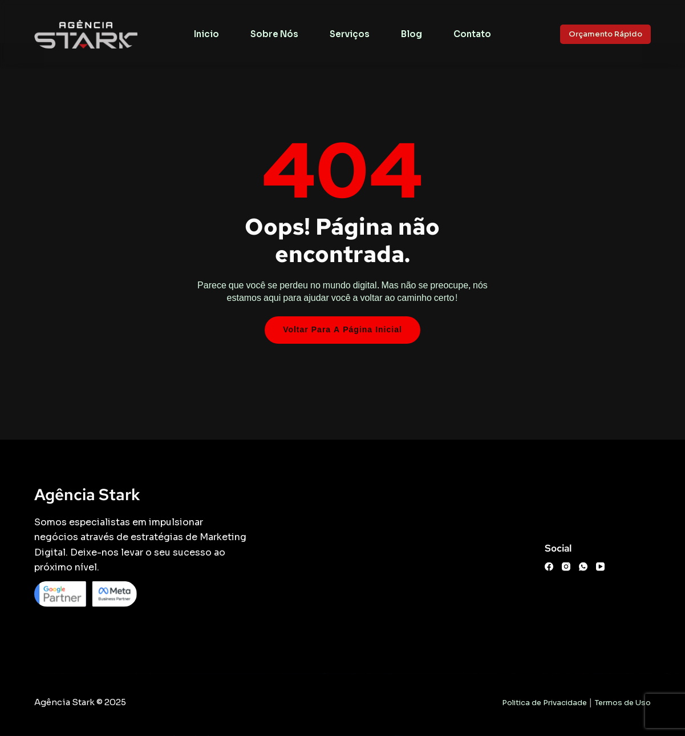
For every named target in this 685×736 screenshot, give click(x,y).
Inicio (206, 34)
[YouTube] (600, 566)
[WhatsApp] (583, 566)
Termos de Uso (623, 702)
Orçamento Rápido (605, 34)
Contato (472, 34)
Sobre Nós (274, 34)
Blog (411, 34)
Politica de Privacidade (544, 702)
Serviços (350, 34)
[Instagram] (566, 566)
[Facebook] (549, 566)
